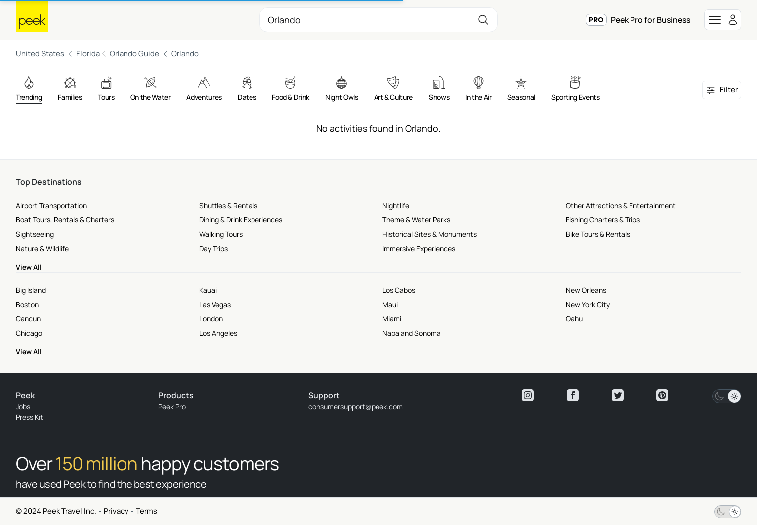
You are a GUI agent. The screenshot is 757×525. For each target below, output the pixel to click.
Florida (88, 53)
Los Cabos (398, 290)
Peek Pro (172, 406)
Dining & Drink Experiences (240, 219)
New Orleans (586, 290)
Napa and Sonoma (411, 333)
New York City (588, 304)
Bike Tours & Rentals (598, 234)
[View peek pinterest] (662, 395)
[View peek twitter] (618, 395)
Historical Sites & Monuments (429, 234)
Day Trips (213, 248)
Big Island (31, 290)
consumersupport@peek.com (355, 406)
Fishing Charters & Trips (603, 219)
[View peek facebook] (573, 395)
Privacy (116, 511)
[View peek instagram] (528, 395)
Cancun (28, 318)
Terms (146, 511)
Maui (390, 304)
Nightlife (395, 205)
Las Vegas (215, 304)
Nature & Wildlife (42, 248)
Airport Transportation (51, 205)
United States (40, 53)
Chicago (29, 333)
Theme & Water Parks (416, 219)
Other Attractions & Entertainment (621, 205)
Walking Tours (221, 234)
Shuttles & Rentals (228, 205)
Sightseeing (35, 234)
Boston (27, 304)
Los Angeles (218, 333)
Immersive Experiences (418, 248)
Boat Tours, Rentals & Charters (65, 219)
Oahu (574, 318)
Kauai (208, 290)
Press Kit (29, 416)
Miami (391, 318)
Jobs (23, 406)
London (211, 318)
